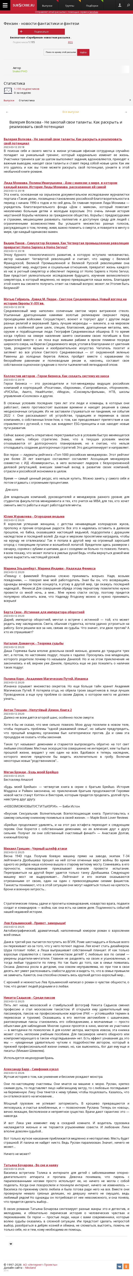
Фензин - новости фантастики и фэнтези (41, 23)
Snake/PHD (20, 71)
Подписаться (41, 31)
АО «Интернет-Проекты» (40, 1264)
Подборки (94, 3)
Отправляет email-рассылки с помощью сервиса (66, 12)
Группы (73, 3)
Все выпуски (70, 112)
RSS (70, 42)
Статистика (14, 83)
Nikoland (30, 1267)
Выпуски (50, 3)
